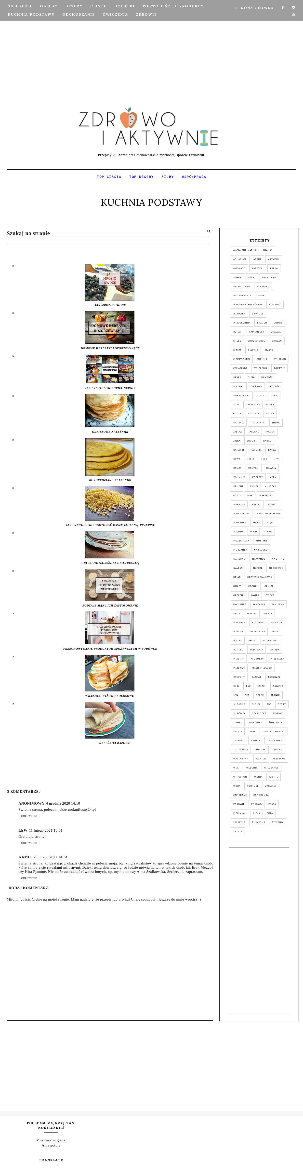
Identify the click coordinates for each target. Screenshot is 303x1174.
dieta (251, 377)
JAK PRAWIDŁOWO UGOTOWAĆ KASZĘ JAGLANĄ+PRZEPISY (110, 525)
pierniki (276, 622)
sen (235, 695)
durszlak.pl (241, 395)
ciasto (269, 350)
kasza (272, 450)
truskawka (274, 740)
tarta (252, 731)
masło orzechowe (268, 513)
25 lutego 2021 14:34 (50, 857)
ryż (248, 686)
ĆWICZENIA (115, 14)
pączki (267, 613)
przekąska (277, 659)
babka (274, 268)
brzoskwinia (241, 323)
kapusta (256, 450)
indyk (276, 422)
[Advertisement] (151, 47)
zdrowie (239, 804)
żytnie (237, 831)
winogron (240, 777)
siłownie (239, 704)
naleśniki (240, 568)
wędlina (252, 768)
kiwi (277, 459)
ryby (236, 686)
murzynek (240, 550)
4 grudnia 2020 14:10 (63, 803)
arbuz (257, 259)
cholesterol (256, 341)
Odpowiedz (29, 816)
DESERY (73, 6)
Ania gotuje (51, 1145)
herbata (238, 422)
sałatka (278, 686)
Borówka (239, 313)
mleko (267, 531)
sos (269, 704)
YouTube (253, 786)
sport (282, 704)
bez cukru (269, 277)
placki (237, 640)
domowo (256, 386)
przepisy (239, 668)
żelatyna (239, 822)
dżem (274, 395)
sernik (275, 695)
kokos (237, 468)
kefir (250, 459)
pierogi (238, 631)
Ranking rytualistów (135, 863)
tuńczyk (260, 749)
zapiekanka (261, 795)
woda (236, 786)
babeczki (257, 268)
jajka (236, 441)
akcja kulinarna (244, 250)
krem (273, 477)
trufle (256, 740)
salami (261, 686)
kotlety (257, 477)
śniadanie (275, 722)
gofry (270, 404)
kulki (254, 486)
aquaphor (240, 259)
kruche (238, 486)
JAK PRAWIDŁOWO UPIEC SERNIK (110, 388)
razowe (256, 677)
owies (255, 595)
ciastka (253, 350)
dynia (260, 395)
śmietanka (255, 722)
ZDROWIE (146, 14)
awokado (239, 268)
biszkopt (275, 304)
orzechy (239, 595)
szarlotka (259, 713)
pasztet (252, 613)
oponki (253, 586)
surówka (239, 713)
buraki (238, 332)
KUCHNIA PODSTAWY (31, 14)
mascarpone (241, 513)
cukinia (262, 359)
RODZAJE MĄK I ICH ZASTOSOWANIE (110, 605)
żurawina (258, 822)
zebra (272, 804)
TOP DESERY (141, 177)
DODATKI (124, 6)
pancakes (259, 604)
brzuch (262, 323)
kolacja (270, 468)
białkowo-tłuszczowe (248, 304)
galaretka (253, 404)
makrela (239, 504)
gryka (270, 413)
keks (264, 459)
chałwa (276, 332)
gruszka (254, 413)
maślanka (239, 522)
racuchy (239, 677)
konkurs (239, 477)
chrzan (277, 341)
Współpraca (194, 177)
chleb (237, 341)
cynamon (280, 359)
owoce (270, 595)
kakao (267, 441)
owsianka (239, 604)
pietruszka (257, 631)
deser (237, 377)
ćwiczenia (260, 368)
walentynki (241, 758)
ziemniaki (240, 813)
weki (236, 768)
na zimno (278, 559)
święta (237, 731)
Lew (23, 830)
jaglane (254, 432)
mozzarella (241, 541)
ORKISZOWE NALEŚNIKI (110, 431)
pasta (236, 613)
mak (250, 495)
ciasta (237, 350)
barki (252, 277)
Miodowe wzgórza (51, 1140)
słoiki (256, 704)
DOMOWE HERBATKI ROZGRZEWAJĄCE (110, 348)
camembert (256, 332)
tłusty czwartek (273, 731)
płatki (253, 640)
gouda (237, 413)
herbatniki (257, 422)
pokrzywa (270, 640)
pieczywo (258, 622)
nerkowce (276, 568)
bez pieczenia (242, 295)
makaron (265, 495)
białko (262, 295)
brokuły (257, 313)
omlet (237, 586)
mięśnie (238, 531)
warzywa (279, 758)
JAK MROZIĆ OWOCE (110, 305)
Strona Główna (254, 8)
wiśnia (258, 777)
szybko (277, 713)
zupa (270, 813)
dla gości (267, 377)
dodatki (238, 386)
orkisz (269, 586)
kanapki (238, 450)
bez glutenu (241, 286)
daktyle (279, 368)
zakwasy (271, 786)
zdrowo (256, 804)
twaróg (278, 749)
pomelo (238, 649)
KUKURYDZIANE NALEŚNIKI (110, 480)
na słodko (261, 550)
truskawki (240, 749)
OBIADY (48, 6)
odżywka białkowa (259, 577)
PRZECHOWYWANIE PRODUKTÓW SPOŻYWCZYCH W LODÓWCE (110, 648)
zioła (256, 813)
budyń (278, 323)
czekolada (240, 368)
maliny (256, 504)
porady (274, 649)
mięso (270, 522)
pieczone (239, 622)
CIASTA (98, 6)
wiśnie (273, 777)
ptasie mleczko (261, 668)
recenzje (274, 677)
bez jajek (263, 286)
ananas (268, 250)
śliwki (237, 722)
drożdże (274, 386)
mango (272, 504)
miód (253, 531)
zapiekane (240, 795)
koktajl (253, 468)
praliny (238, 659)
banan (237, 277)
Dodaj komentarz (28, 888)
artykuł (273, 259)
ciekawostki (241, 359)
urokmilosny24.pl (82, 809)
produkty (257, 659)
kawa (236, 459)
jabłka (237, 432)
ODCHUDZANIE (78, 14)
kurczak (270, 486)
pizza (275, 631)
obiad (237, 577)
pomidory (256, 649)
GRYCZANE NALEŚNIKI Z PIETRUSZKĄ (110, 563)
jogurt (252, 441)
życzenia (278, 822)
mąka (256, 522)
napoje (258, 568)
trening (238, 740)
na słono (239, 559)
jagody (270, 432)
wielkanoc (271, 768)
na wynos (258, 559)
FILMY (168, 177)
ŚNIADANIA (20, 6)
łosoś (237, 495)
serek (260, 695)
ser (247, 695)
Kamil (25, 857)
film (236, 404)
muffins (261, 541)
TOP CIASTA (109, 177)
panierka (278, 604)
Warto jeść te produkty (173, 6)
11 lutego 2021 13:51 (46, 830)
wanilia (261, 758)
